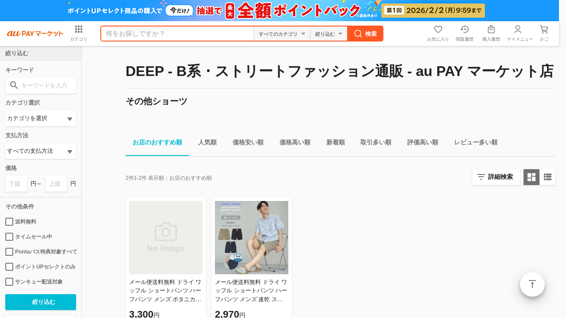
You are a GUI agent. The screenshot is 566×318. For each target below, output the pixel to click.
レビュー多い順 (472, 144)
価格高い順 (291, 144)
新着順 (332, 144)
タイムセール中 (28, 237)
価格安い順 (245, 144)
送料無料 (20, 222)
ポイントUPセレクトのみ (40, 267)
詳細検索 (500, 176)
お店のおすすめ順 (154, 144)
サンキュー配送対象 (34, 282)
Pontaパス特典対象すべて (40, 252)
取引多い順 (372, 144)
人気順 (204, 144)
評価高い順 (419, 144)
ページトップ (532, 284)
